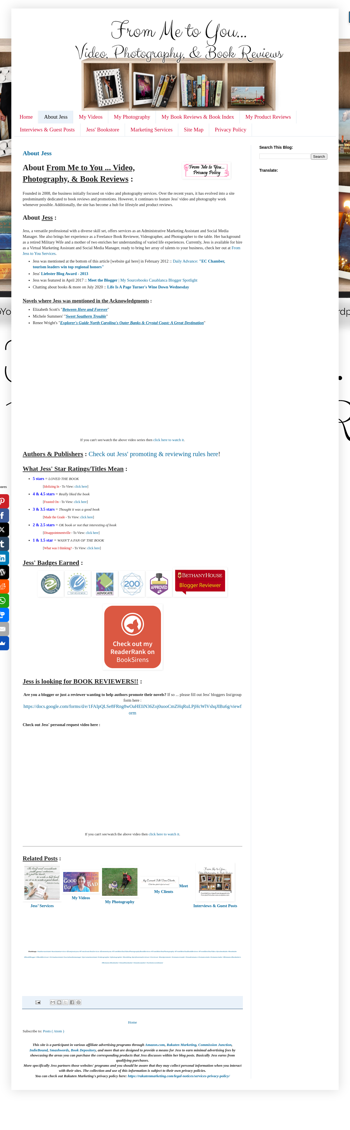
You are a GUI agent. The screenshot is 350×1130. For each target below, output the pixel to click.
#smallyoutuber (139, 963)
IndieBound (38, 1050)
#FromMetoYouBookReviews (186, 951)
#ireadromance (192, 957)
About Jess (55, 117)
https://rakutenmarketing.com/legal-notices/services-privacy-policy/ (179, 1076)
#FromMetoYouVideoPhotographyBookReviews (131, 951)
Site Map (193, 130)
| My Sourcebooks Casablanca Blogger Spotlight (142, 280)
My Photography (132, 117)
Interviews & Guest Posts (47, 130)
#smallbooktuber (126, 963)
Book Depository (83, 1050)
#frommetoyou (106, 951)
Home (26, 117)
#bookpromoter (165, 957)
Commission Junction (215, 1045)
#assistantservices (58, 951)
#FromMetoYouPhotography (162, 951)
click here (81, 486)
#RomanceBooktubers (232, 957)
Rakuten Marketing (181, 1045)
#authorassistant (44, 951)
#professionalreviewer (141, 957)
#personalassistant (89, 957)
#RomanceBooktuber (110, 963)
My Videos (91, 117)
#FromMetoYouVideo (207, 951)
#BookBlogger (30, 957)
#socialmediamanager (72, 957)
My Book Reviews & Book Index (198, 117)
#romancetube (204, 957)
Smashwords (59, 1050)
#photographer (116, 957)
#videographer (104, 957)
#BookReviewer (42, 957)
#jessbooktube (222, 951)
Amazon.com (155, 1045)
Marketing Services (152, 130)
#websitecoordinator (155, 963)
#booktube (232, 951)
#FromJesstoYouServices (89, 951)
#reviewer (154, 957)
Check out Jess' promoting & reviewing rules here (153, 454)
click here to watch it (168, 440)
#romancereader (178, 957)
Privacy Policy (230, 130)
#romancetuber (216, 957)
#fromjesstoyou (73, 951)
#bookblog (127, 957)
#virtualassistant (56, 957)
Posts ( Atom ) (53, 1031)
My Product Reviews (268, 117)
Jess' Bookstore (102, 130)
